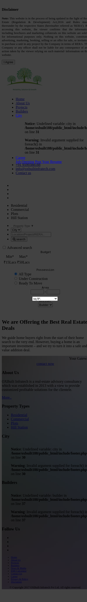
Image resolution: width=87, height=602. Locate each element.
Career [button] (20, 158)
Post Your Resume (48, 162)
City (19, 115)
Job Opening (25, 162)
